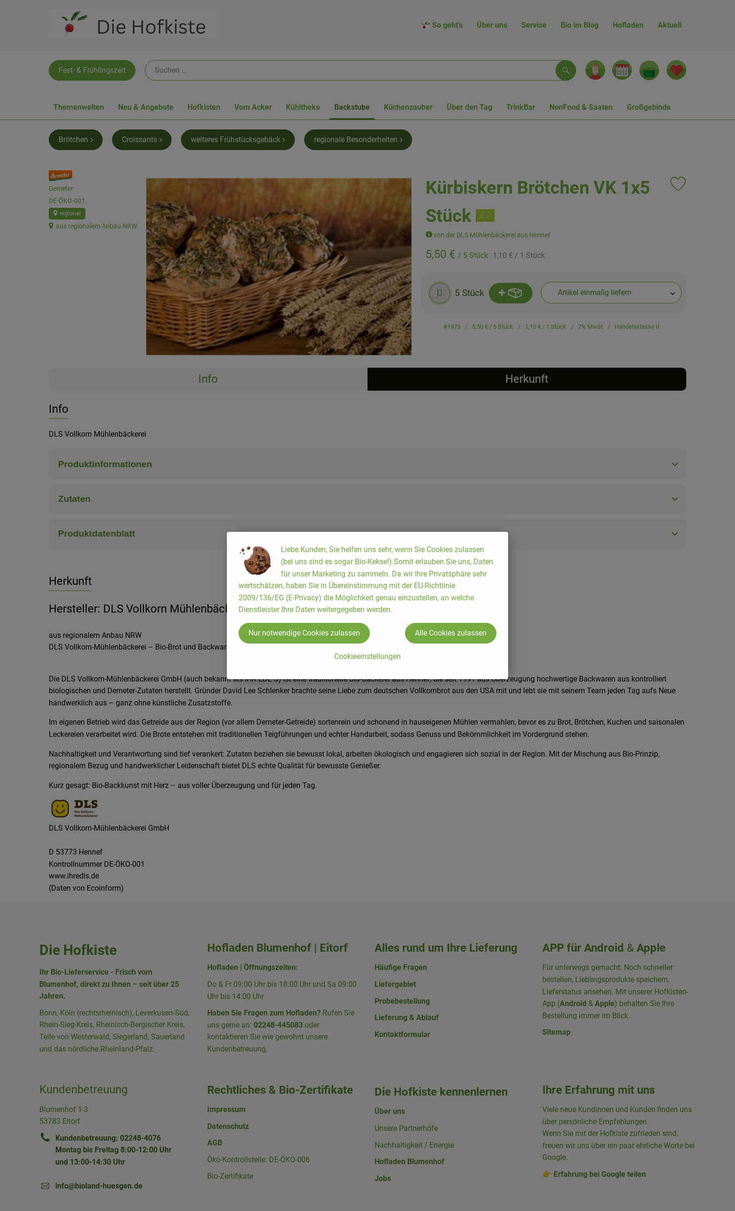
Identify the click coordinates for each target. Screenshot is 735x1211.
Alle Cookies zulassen (451, 632)
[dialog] (367, 605)
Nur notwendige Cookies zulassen (304, 632)
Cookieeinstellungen (367, 656)
